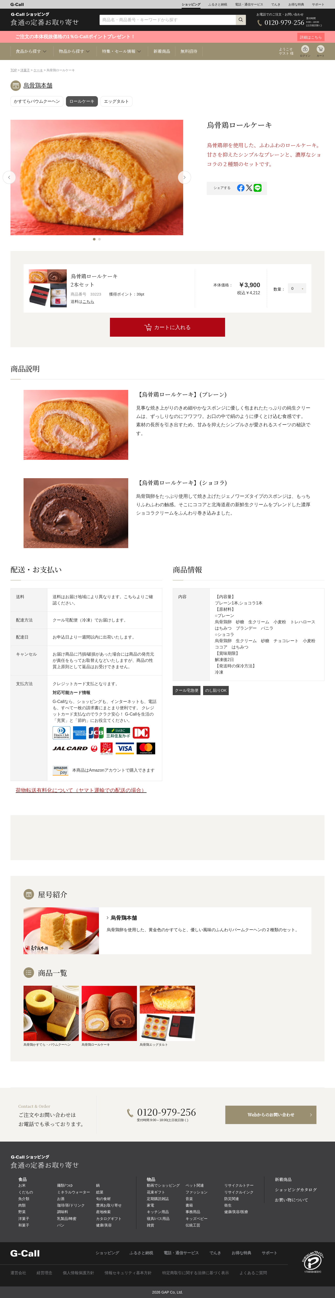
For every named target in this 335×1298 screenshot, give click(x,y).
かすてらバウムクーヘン (37, 101)
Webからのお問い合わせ (271, 1115)
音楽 (189, 1199)
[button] (94, 239)
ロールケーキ (81, 101)
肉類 (22, 1205)
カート (321, 55)
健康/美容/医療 (236, 1212)
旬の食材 (103, 1199)
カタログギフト (109, 1219)
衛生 (228, 1205)
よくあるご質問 (253, 1272)
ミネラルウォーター (73, 1192)
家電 (150, 1205)
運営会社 (18, 1272)
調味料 (62, 1212)
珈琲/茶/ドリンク (71, 1205)
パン (60, 1225)
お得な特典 (296, 4)
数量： (279, 289)
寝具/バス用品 (158, 1219)
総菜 (99, 1192)
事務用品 (193, 1212)
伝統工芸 (193, 1225)
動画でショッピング (163, 1185)
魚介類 (23, 1199)
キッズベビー (197, 1219)
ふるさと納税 (217, 4)
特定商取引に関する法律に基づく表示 (195, 1272)
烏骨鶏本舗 (38, 85)
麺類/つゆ (65, 1185)
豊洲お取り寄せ (109, 1205)
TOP (13, 70)
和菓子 (23, 1225)
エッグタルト (116, 101)
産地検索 (103, 1212)
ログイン (305, 55)
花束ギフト (156, 1192)
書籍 (189, 1205)
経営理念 (44, 1272)
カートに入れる (172, 327)
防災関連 (231, 1199)
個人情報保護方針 (78, 1272)
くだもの (25, 1192)
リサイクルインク (239, 1192)
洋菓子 (25, 70)
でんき (276, 4)
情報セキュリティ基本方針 (128, 1272)
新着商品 (161, 51)
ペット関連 (195, 1185)
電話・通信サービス (249, 4)
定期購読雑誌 (158, 1199)
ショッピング (191, 4)
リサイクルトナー (239, 1185)
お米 (22, 1185)
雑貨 (150, 1225)
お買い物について (291, 1200)
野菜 (22, 1212)
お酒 (60, 1199)
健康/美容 (104, 1225)
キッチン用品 (158, 1212)
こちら (88, 301)
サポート (318, 4)
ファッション (197, 1192)
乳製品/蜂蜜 (66, 1219)
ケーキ (38, 70)
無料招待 (189, 51)
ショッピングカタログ (296, 1190)
